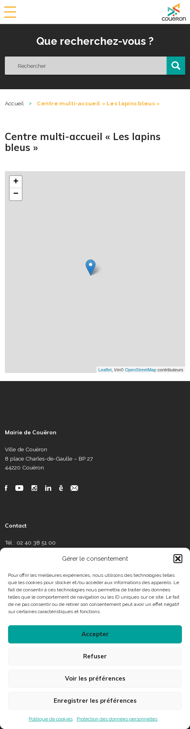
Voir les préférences (95, 678)
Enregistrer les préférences (95, 700)
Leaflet (105, 369)
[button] (178, 559)
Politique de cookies (51, 719)
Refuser (95, 656)
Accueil (14, 103)
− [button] (16, 194)
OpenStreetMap (141, 369)
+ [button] (16, 182)
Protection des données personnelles (117, 719)
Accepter (95, 634)
